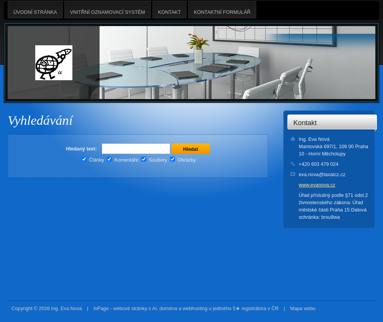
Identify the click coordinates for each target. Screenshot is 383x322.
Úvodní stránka (35, 9)
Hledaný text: (81, 149)
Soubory (154, 160)
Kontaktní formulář (222, 9)
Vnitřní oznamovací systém (107, 9)
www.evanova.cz (317, 185)
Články (93, 160)
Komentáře (122, 160)
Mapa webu (303, 308)
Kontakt (305, 123)
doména (168, 308)
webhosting (195, 308)
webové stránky (130, 308)
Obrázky (183, 160)
